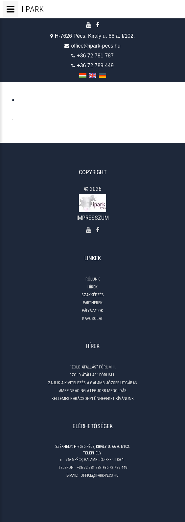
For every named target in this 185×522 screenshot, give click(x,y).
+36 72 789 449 (92, 66)
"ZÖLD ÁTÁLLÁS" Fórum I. (92, 374)
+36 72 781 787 (92, 56)
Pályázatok (92, 310)
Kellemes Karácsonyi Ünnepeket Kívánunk (93, 398)
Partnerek (93, 302)
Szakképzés (92, 294)
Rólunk (92, 279)
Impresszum (93, 217)
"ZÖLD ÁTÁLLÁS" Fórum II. (93, 367)
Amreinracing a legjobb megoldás (93, 390)
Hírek (92, 286)
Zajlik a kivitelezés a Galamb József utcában (92, 382)
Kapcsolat (92, 318)
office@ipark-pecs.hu (92, 46)
